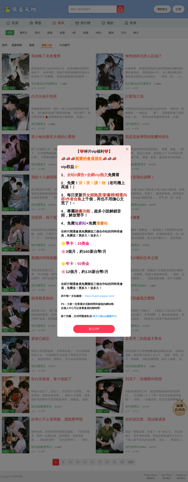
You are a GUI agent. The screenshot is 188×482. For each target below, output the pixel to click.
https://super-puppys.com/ (99, 295)
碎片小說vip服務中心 (105, 316)
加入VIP (94, 328)
